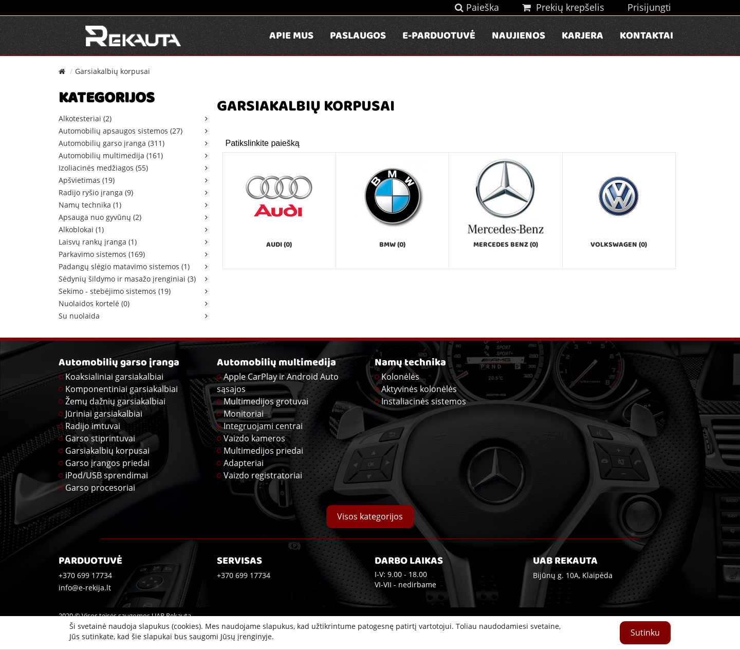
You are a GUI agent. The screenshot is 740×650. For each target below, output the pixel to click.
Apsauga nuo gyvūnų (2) (100, 217)
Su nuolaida (79, 316)
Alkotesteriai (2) (85, 118)
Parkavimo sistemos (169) (102, 254)
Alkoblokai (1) (81, 229)
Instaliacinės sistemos (423, 401)
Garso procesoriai (100, 487)
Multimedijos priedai (263, 450)
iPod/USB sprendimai (106, 475)
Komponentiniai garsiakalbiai (121, 389)
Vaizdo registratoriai (263, 475)
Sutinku (645, 632)
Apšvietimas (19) (87, 180)
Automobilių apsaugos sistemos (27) (120, 131)
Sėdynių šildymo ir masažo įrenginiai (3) (127, 279)
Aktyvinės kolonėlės (419, 389)
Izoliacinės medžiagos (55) (103, 168)
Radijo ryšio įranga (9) (96, 192)
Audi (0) (279, 245)
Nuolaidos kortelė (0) (94, 303)
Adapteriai (244, 463)
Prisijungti (649, 7)
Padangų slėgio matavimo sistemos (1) (124, 266)
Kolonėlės (400, 376)
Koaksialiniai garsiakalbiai (114, 376)
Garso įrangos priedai (107, 463)
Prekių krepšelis (563, 7)
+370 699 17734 (243, 575)
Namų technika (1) (90, 205)
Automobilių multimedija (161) (111, 155)
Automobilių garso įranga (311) (111, 143)
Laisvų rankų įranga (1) (98, 242)
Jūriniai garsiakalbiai (103, 413)
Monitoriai (244, 413)
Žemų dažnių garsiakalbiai (115, 401)
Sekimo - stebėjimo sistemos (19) (115, 291)
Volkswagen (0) (618, 245)
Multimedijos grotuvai (266, 401)
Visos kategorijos (370, 516)
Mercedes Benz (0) (505, 245)
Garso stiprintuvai (100, 438)
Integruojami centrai (263, 426)
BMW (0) (392, 245)
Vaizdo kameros (254, 438)
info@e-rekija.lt (85, 587)
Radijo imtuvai (92, 426)
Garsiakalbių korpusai (112, 71)
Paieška (477, 7)
